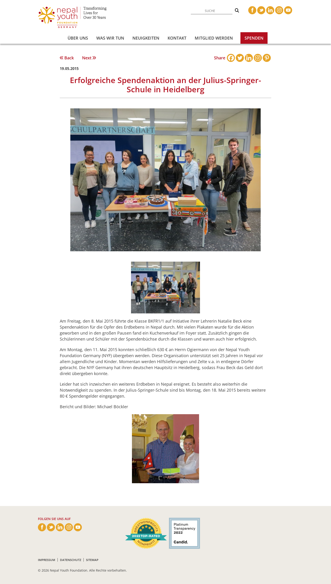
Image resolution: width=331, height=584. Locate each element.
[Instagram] (258, 58)
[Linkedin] (249, 58)
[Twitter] (240, 58)
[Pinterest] (267, 58)
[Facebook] (231, 58)
